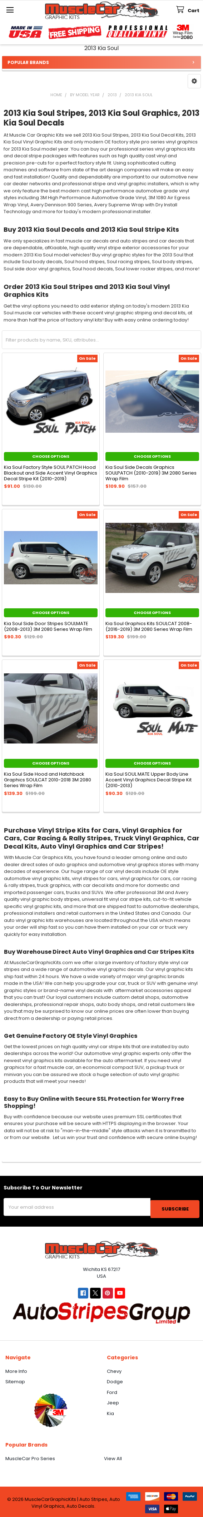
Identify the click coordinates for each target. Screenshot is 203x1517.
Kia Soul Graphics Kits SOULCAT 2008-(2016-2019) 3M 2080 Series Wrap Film (148, 626)
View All (113, 1456)
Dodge (115, 1379)
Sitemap (15, 1379)
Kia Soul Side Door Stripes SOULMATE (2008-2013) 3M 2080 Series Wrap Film (48, 626)
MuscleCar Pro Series (30, 1456)
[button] (194, 81)
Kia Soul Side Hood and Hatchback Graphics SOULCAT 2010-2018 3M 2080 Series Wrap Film (47, 780)
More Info (16, 1369)
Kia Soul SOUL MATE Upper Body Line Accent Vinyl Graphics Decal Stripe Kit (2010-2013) (148, 780)
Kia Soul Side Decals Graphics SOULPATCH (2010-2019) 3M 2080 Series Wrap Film (151, 473)
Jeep (113, 1401)
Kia (110, 1411)
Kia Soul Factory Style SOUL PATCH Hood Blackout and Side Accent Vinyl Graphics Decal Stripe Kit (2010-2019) (50, 473)
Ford (112, 1390)
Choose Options (50, 456)
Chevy (114, 1369)
